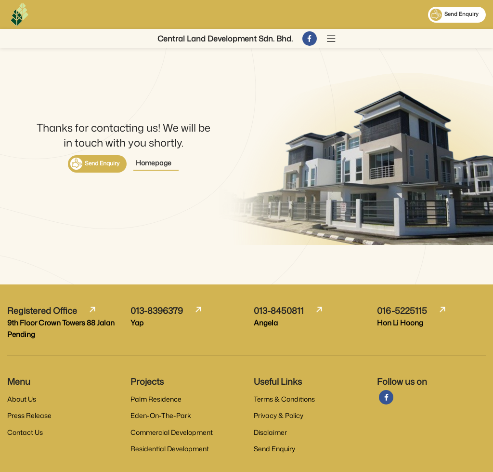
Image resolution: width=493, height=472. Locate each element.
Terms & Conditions (284, 399)
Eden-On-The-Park (160, 415)
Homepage (153, 162)
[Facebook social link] (309, 38)
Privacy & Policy (278, 415)
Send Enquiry (454, 15)
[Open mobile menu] (331, 38)
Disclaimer (270, 432)
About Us (21, 399)
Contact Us (25, 432)
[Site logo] (19, 14)
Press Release (29, 415)
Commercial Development (171, 432)
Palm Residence (156, 399)
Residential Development (169, 448)
